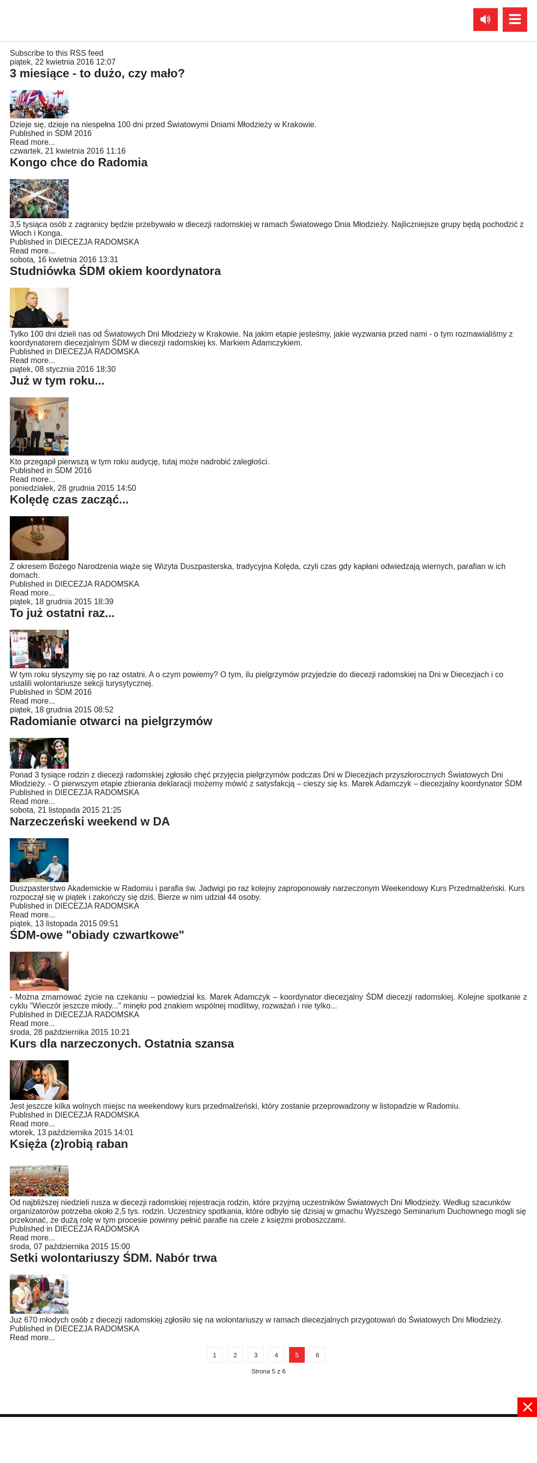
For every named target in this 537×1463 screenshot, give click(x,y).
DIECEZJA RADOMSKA (97, 242)
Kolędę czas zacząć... (69, 499)
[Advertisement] (268, 1439)
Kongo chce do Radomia (78, 162)
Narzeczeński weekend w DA (90, 821)
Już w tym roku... (57, 380)
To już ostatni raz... (62, 612)
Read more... (32, 142)
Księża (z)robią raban (69, 1143)
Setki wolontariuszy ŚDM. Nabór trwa (113, 1257)
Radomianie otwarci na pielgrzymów (111, 721)
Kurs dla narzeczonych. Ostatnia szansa (122, 1043)
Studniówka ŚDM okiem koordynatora (115, 270)
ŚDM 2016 (73, 133)
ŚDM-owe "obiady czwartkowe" (97, 934)
